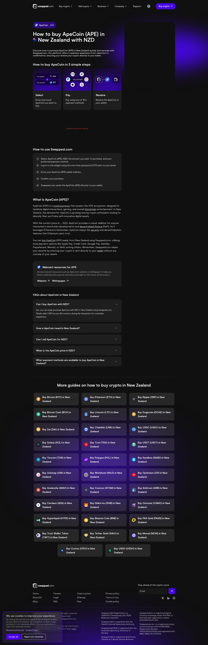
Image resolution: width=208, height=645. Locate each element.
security (95, 229)
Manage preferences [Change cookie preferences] (15, 630)
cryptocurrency (61, 205)
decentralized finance (91, 226)
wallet (100, 250)
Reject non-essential (33, 637)
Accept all (13, 637)
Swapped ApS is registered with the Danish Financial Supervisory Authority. (118, 623)
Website (43, 280)
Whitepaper (60, 280)
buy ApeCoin (49, 240)
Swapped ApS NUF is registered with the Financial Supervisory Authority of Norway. (119, 630)
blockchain (90, 209)
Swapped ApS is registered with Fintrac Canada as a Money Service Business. (118, 638)
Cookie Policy (32, 630)
